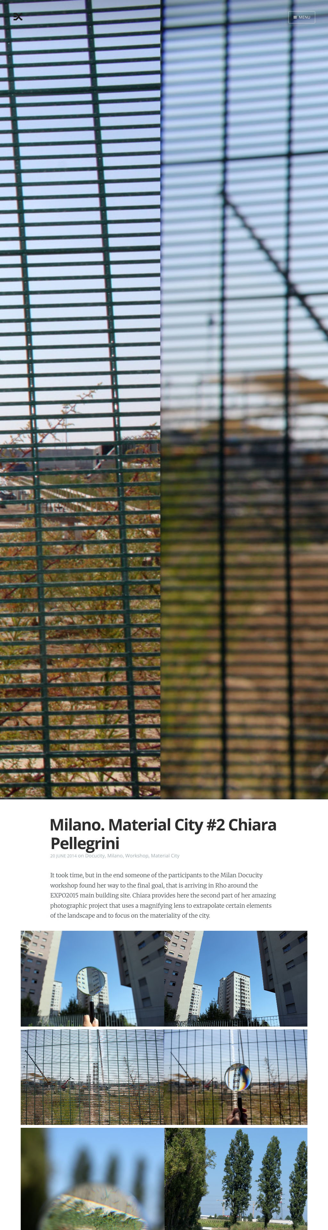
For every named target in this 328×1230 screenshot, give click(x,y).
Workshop (136, 856)
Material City (165, 856)
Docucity (95, 856)
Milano (115, 856)
